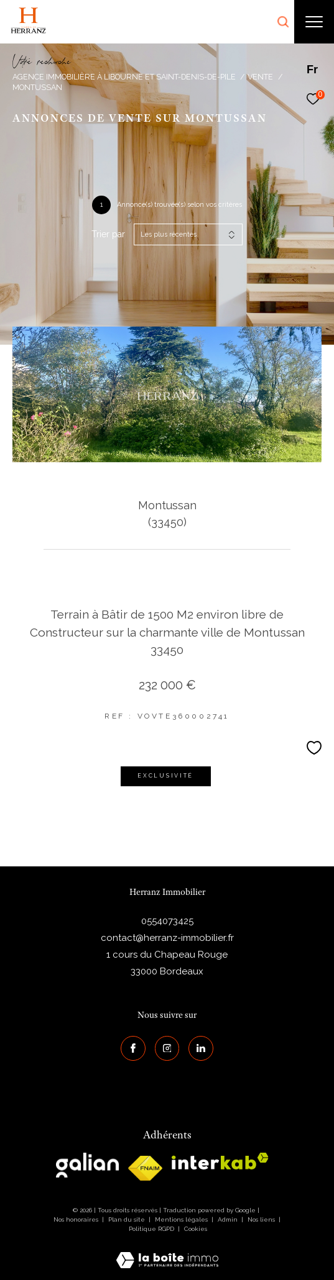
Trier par (108, 234)
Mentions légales (182, 1219)
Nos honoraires (75, 1219)
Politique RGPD (151, 1228)
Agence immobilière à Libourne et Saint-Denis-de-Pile (124, 76)
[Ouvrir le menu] (314, 21)
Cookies (195, 1228)
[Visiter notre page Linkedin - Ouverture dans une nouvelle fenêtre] (200, 1048)
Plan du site (127, 1219)
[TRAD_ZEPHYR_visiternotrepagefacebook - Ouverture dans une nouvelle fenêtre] (133, 1048)
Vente (260, 76)
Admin (228, 1219)
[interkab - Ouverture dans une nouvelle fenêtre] (220, 1161)
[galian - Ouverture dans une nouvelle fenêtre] (87, 1165)
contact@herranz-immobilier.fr (167, 937)
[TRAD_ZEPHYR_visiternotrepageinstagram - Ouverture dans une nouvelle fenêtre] (167, 1048)
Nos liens (262, 1219)
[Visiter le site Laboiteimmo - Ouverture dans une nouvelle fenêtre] (167, 1252)
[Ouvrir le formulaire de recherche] (283, 22)
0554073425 (167, 921)
